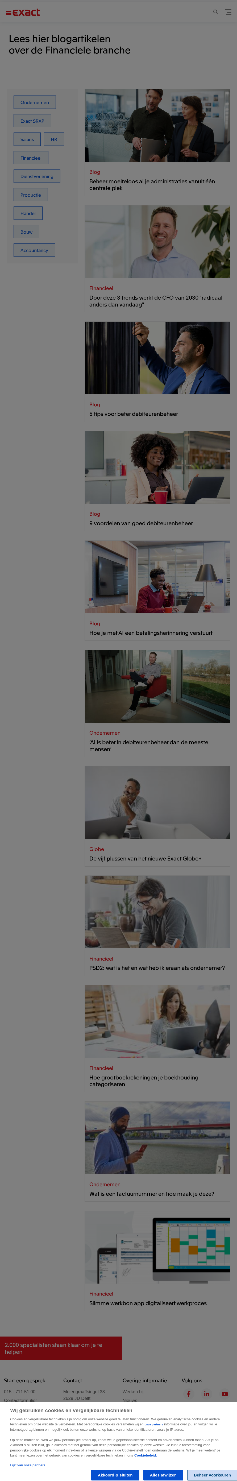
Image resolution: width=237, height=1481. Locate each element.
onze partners (153, 1428)
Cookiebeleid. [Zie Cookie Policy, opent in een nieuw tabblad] (145, 1460)
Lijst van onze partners (27, 1469)
